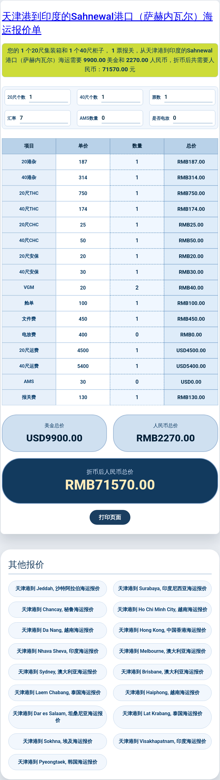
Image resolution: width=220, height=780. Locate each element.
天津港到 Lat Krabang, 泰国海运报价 (162, 713)
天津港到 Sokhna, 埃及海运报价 (57, 741)
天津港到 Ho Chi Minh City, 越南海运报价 (162, 609)
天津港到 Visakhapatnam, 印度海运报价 (162, 741)
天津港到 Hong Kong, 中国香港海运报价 (162, 630)
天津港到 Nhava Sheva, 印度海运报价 (58, 651)
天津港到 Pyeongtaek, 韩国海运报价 (57, 762)
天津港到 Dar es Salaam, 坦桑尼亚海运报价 (58, 717)
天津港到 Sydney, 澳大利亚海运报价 (57, 672)
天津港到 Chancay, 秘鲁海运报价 (57, 609)
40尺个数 (89, 97)
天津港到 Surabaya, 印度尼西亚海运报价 (162, 588)
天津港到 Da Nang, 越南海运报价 (58, 630)
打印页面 (110, 517)
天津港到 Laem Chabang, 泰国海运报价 (58, 692)
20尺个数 (16, 97)
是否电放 (160, 118)
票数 (156, 97)
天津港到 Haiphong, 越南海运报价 (162, 692)
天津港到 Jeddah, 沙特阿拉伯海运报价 (57, 588)
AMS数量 (89, 118)
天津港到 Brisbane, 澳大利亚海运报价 (162, 672)
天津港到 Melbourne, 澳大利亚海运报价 (162, 651)
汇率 (11, 118)
